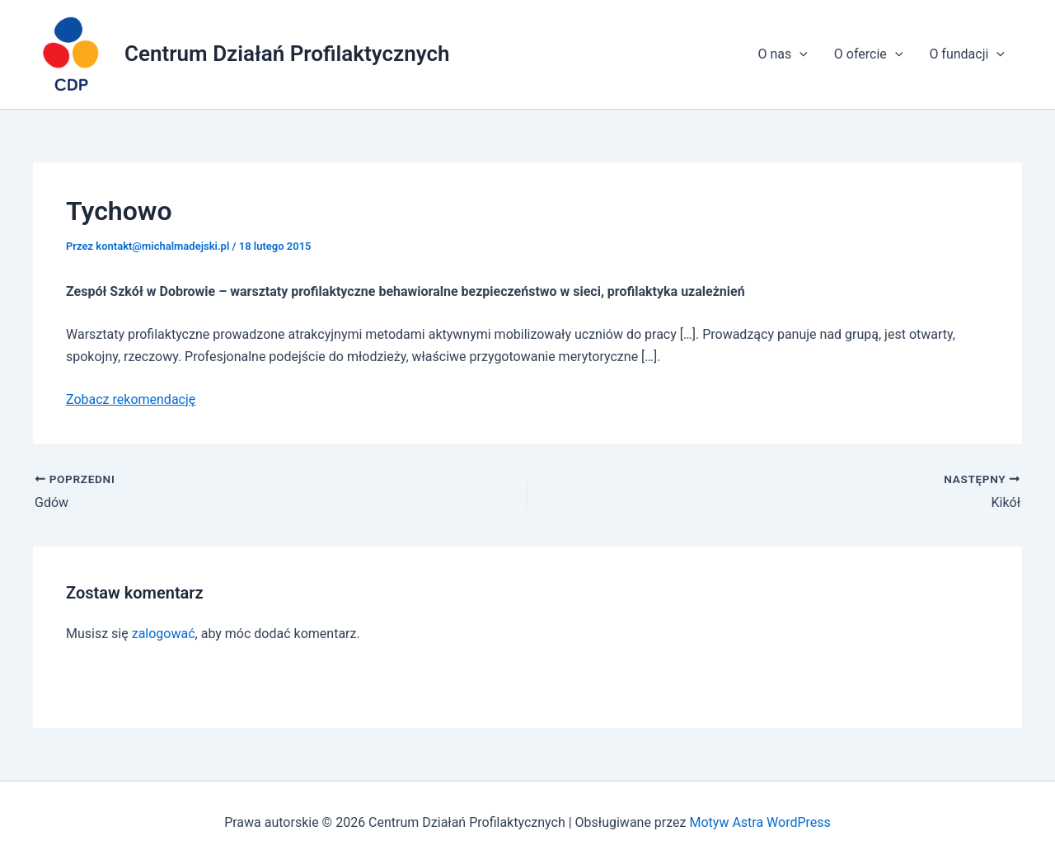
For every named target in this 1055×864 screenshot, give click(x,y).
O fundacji (967, 54)
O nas (782, 54)
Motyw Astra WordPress (759, 822)
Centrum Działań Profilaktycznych (287, 53)
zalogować (163, 633)
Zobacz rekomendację (130, 399)
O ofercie (868, 54)
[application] (799, 54)
